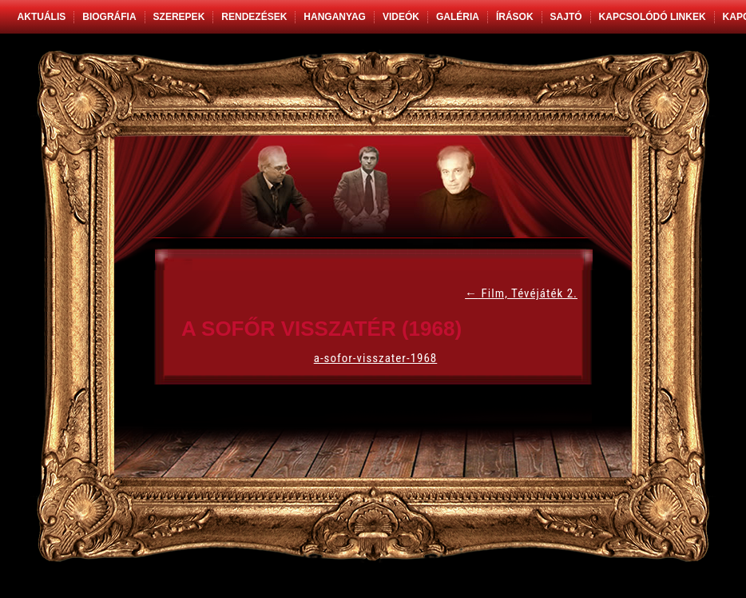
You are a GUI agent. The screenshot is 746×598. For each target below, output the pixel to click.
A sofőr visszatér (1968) (321, 329)
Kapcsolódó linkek (652, 16)
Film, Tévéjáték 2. (521, 293)
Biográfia (109, 16)
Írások (515, 16)
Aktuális (42, 16)
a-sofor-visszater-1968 (376, 358)
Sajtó (566, 16)
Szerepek (179, 16)
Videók (401, 16)
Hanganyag (335, 16)
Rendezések (254, 16)
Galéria (457, 16)
